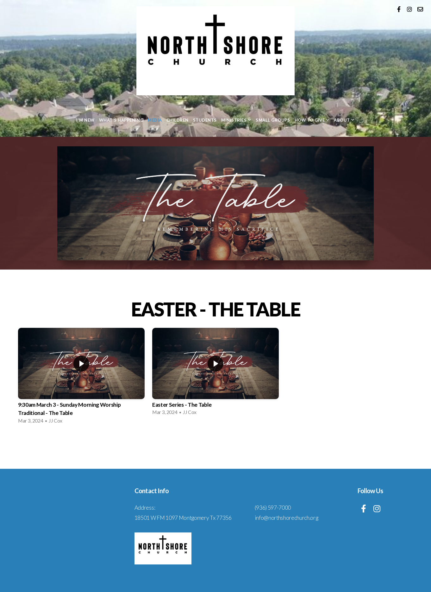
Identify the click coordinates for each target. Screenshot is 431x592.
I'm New (85, 120)
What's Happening (121, 120)
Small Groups (273, 120)
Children (177, 120)
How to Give (312, 120)
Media (155, 120)
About (344, 120)
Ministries (236, 120)
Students (205, 120)
